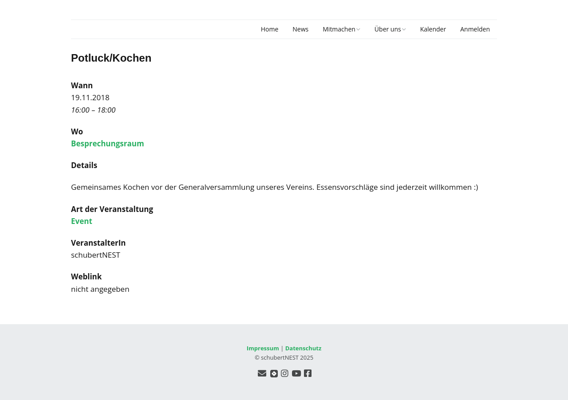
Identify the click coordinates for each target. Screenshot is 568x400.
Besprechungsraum (107, 143)
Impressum (263, 348)
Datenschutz (303, 348)
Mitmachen (339, 29)
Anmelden (475, 29)
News (300, 29)
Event (81, 221)
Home (270, 29)
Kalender (433, 29)
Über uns (388, 29)
